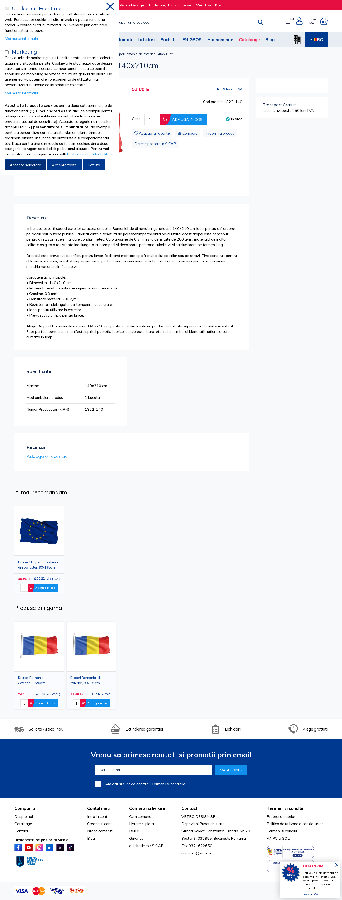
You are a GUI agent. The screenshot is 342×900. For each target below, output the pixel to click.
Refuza (94, 165)
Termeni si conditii (282, 831)
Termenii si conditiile (168, 784)
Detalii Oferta (312, 894)
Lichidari (146, 39)
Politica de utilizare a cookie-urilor (295, 823)
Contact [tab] (189, 808)
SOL (286, 838)
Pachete (168, 39)
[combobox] (176, 22)
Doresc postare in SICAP (155, 143)
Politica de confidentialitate (90, 154)
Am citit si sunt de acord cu (145, 784)
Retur (133, 831)
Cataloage (249, 39)
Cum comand (140, 816)
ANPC (272, 838)
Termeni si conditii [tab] (285, 808)
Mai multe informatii (21, 38)
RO (316, 39)
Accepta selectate (25, 165)
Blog (270, 39)
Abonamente (220, 39)
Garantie (136, 838)
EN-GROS (192, 39)
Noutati (124, 39)
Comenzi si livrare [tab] (147, 808)
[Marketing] (7, 52)
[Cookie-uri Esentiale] (7, 8)
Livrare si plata (141, 823)
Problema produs (220, 133)
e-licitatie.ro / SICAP (146, 845)
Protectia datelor (281, 816)
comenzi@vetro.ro (196, 853)
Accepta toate (64, 165)
